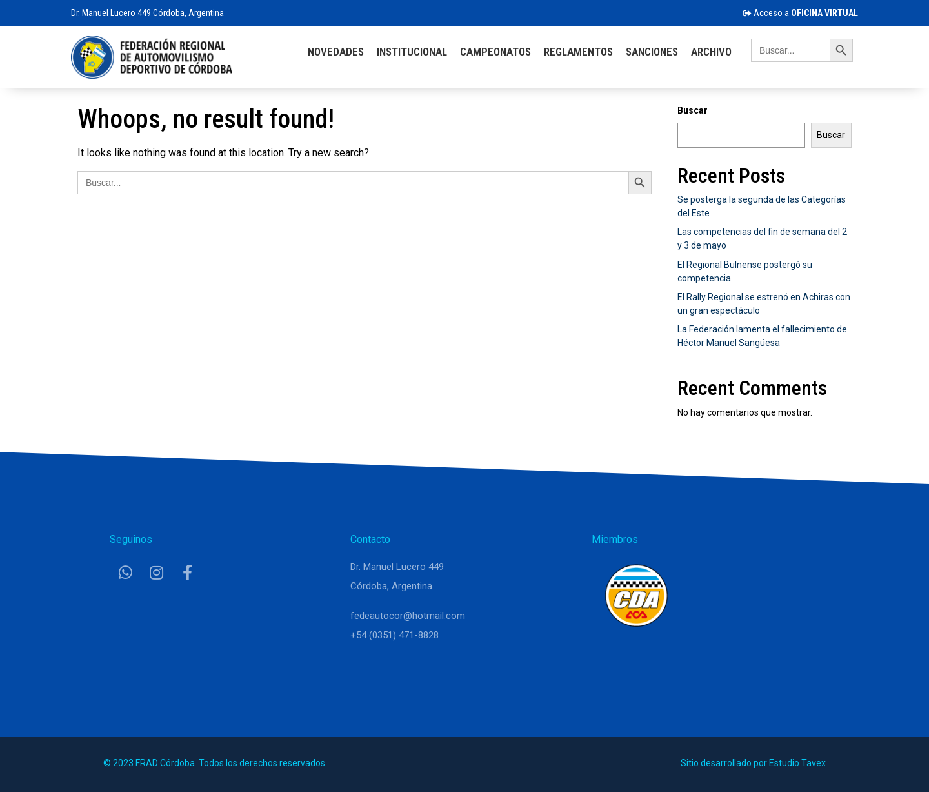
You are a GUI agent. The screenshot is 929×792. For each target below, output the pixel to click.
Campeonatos (495, 51)
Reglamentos (578, 51)
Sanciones (652, 51)
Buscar (692, 110)
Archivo (711, 51)
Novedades (336, 51)
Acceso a (800, 13)
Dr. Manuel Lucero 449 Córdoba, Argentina (147, 13)
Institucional (412, 51)
